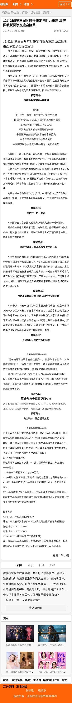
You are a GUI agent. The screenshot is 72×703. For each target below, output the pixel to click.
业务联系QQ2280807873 (42, 696)
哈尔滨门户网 (51, 680)
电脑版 (42, 690)
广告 (25, 12)
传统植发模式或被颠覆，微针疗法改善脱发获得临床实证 (36, 573)
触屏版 (30, 690)
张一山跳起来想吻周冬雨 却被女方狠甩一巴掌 (29, 671)
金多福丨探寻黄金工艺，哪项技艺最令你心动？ (31, 594)
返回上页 (65, 4)
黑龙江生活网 (33, 680)
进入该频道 (36, 607)
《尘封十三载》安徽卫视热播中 (22, 600)
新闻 (15, 4)
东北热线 (21, 686)
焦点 (5, 618)
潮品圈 (4, 4)
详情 (26, 4)
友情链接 (17, 680)
